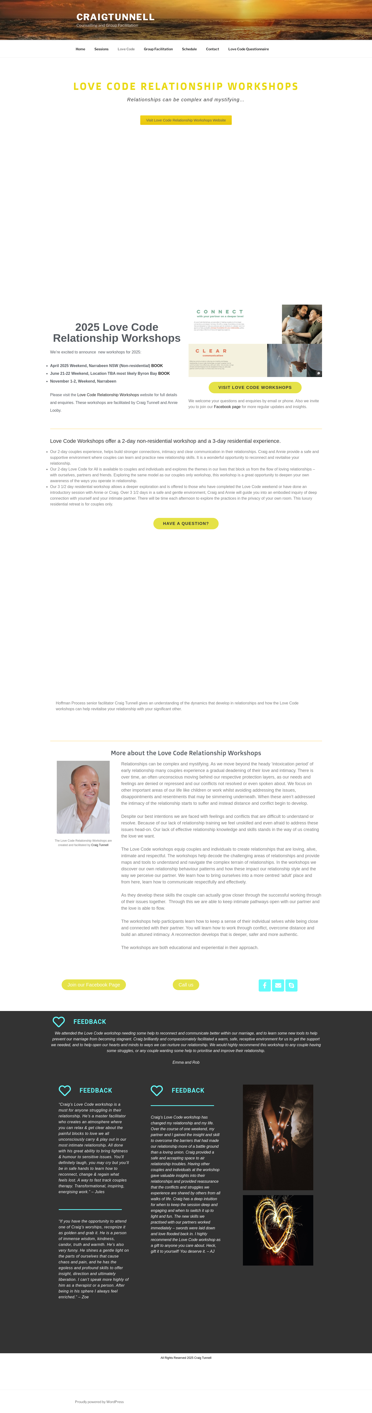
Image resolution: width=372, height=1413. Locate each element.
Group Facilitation (158, 49)
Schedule (189, 49)
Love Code (126, 49)
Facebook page (227, 407)
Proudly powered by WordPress (99, 1402)
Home (80, 49)
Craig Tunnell (99, 845)
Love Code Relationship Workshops (108, 395)
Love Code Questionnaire (248, 49)
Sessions (101, 49)
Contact (212, 49)
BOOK (157, 366)
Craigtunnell (116, 17)
